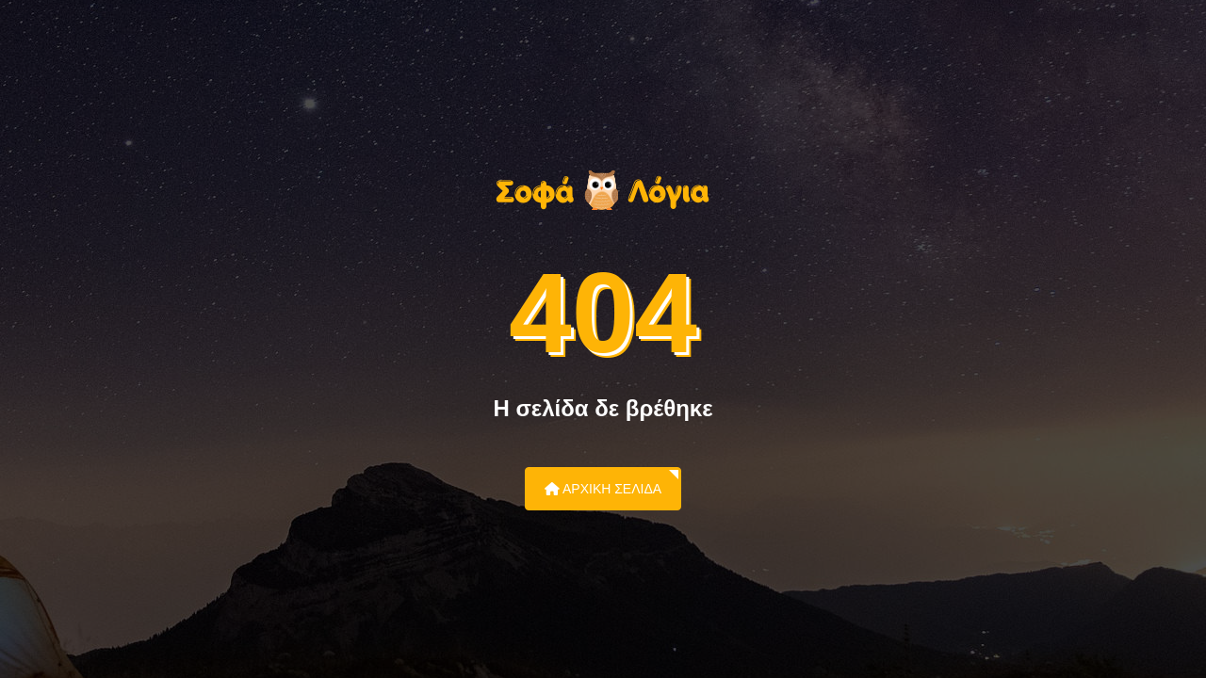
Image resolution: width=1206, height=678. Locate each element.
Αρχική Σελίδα (603, 488)
